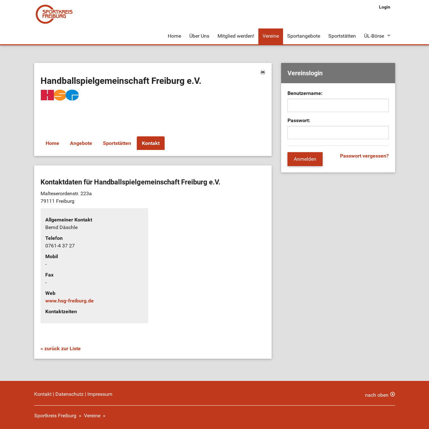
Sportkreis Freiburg (55, 416)
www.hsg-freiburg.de (69, 301)
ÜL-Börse (374, 36)
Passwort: (298, 120)
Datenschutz (69, 394)
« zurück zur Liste (61, 348)
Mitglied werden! (236, 36)
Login (384, 6)
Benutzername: (305, 93)
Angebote (81, 143)
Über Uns (199, 36)
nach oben (376, 395)
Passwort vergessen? (364, 156)
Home (174, 36)
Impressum (99, 394)
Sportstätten (342, 36)
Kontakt (151, 143)
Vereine (270, 36)
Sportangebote (303, 36)
